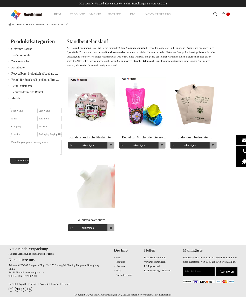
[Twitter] (23, 289)
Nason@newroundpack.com (30, 272)
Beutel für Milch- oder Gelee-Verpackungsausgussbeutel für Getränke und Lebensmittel (142, 137)
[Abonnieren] (226, 271)
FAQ (118, 270)
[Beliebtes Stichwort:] (215, 14)
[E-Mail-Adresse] (199, 271)
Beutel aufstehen (21, 86)
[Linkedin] (17, 289)
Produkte (120, 261)
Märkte (15, 98)
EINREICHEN (22, 160)
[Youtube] (29, 289)
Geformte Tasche (21, 49)
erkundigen (81, 145)
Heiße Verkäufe (20, 55)
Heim (118, 257)
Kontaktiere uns (124, 275)
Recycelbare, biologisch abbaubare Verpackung (37, 73)
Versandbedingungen (155, 261)
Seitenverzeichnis (162, 294)
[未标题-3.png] (206, 281)
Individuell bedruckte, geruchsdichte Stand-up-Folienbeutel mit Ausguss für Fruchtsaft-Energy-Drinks (193, 137)
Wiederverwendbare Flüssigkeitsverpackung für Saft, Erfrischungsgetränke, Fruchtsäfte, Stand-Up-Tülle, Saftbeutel (91, 220)
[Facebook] (11, 289)
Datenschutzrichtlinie (155, 257)
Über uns (120, 266)
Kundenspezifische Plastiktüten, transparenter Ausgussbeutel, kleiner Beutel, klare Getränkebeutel (91, 137)
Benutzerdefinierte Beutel (27, 92)
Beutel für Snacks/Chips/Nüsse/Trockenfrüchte (37, 79)
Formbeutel (18, 67)
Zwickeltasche (20, 61)
